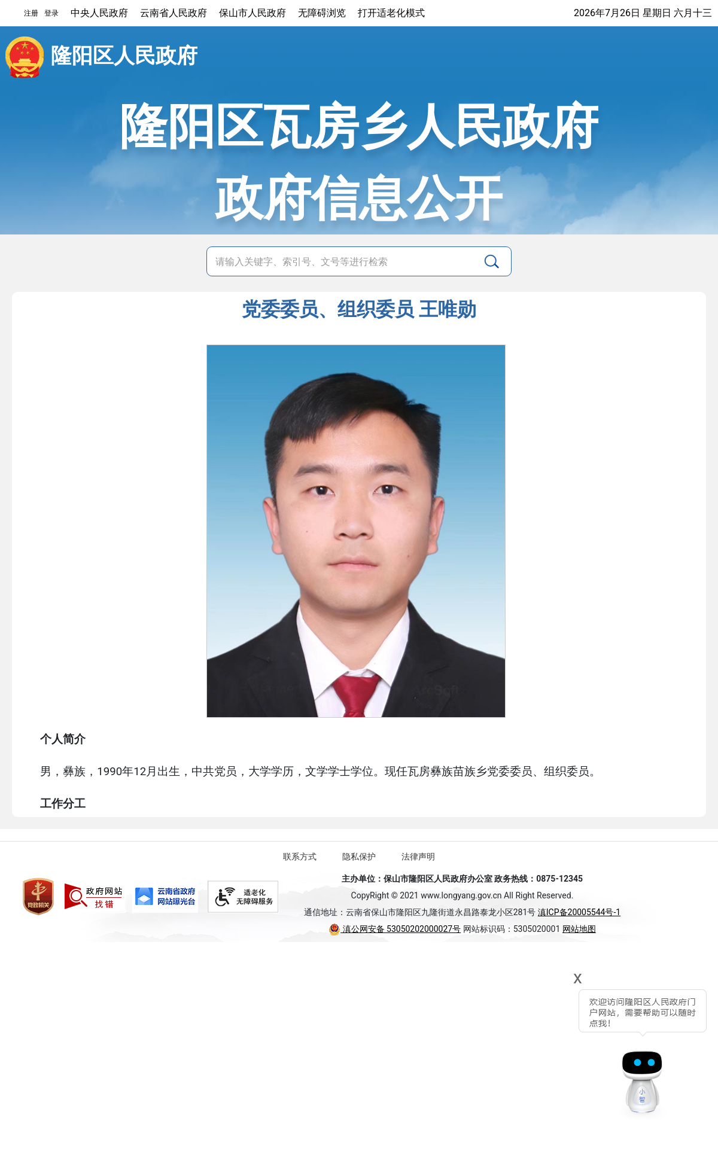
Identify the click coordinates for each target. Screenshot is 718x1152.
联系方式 (300, 856)
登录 (51, 13)
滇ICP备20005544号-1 (579, 912)
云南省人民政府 (173, 13)
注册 (31, 13)
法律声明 (418, 856)
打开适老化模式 (391, 13)
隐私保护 (359, 856)
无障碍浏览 (322, 13)
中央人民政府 (99, 13)
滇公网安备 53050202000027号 (394, 929)
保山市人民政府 (252, 13)
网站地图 (579, 929)
